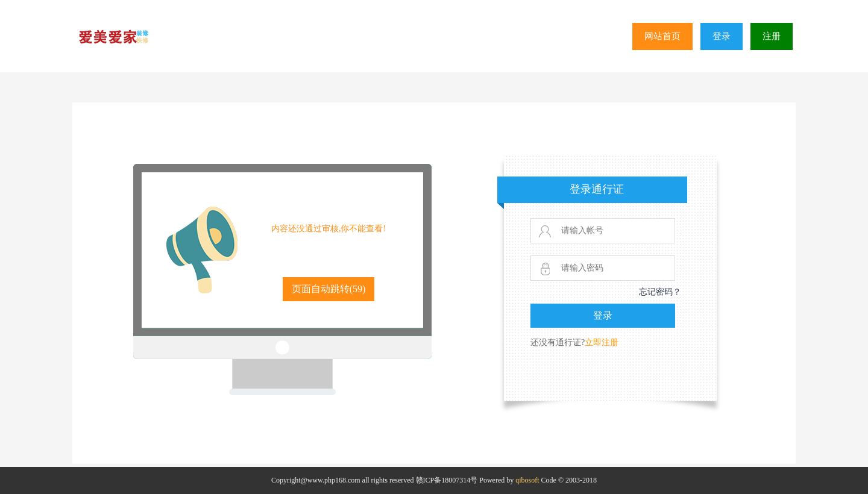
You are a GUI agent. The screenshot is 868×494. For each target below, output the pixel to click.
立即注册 (601, 342)
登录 (721, 36)
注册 (772, 36)
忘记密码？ (660, 291)
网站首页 (662, 36)
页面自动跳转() (329, 289)
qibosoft (527, 480)
